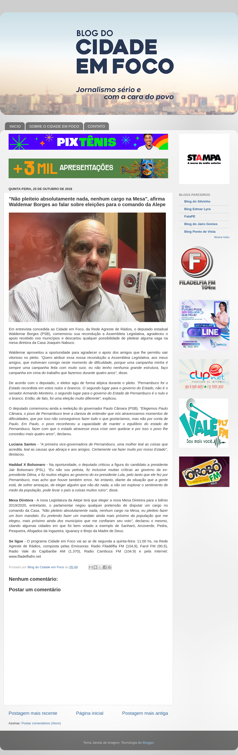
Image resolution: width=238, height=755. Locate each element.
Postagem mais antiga (145, 713)
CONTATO (96, 126)
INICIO (15, 126)
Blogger (148, 742)
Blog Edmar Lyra (197, 209)
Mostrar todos (221, 237)
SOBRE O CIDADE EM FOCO (54, 126)
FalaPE (189, 216)
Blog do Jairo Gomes (201, 224)
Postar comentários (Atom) (41, 723)
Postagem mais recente (33, 713)
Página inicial (89, 713)
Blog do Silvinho (197, 201)
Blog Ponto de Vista (199, 231)
